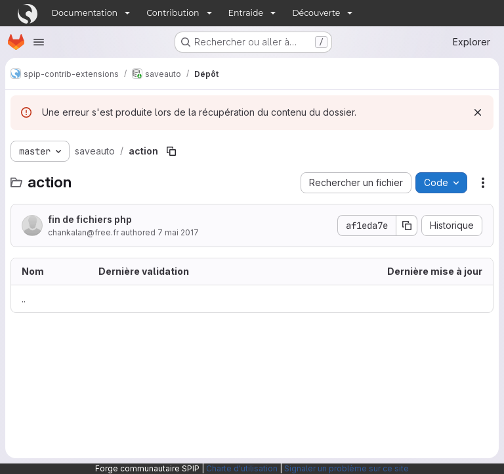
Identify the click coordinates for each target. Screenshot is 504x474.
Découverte (316, 13)
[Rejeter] (478, 112)
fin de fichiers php (90, 219)
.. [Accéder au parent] (24, 298)
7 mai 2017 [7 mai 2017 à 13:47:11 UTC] (178, 232)
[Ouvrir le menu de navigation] (38, 42)
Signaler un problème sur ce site (346, 468)
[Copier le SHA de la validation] (406, 225)
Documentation (85, 13)
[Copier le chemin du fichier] (171, 151)
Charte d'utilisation (242, 468)
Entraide (246, 13)
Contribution (172, 13)
